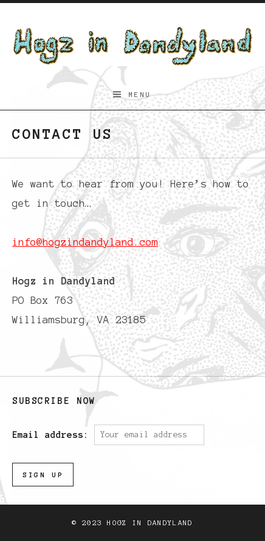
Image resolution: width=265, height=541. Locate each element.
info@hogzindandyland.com (85, 242)
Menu (140, 94)
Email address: (53, 434)
